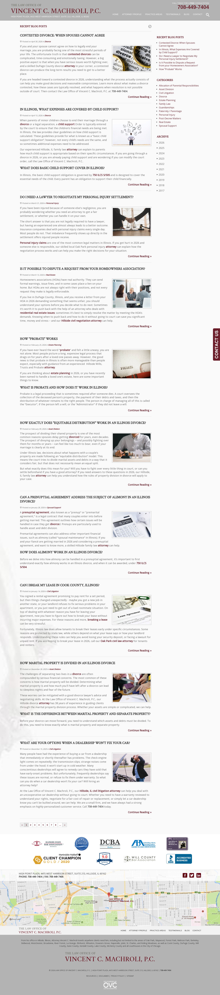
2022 (160, 164)
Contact (197, 14)
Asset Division (54, 429)
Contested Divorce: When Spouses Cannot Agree (177, 44)
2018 (160, 185)
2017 (160, 190)
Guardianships (166, 107)
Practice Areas (153, 14)
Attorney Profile (131, 14)
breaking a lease (97, 619)
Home (115, 14)
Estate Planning (54, 345)
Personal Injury (52, 203)
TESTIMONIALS (175, 930)
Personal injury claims (33, 242)
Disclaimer (104, 976)
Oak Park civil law (111, 641)
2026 (160, 142)
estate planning (60, 373)
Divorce (47, 41)
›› (64, 825)
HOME (123, 930)
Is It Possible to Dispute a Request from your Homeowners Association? (178, 64)
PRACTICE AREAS (158, 930)
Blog (186, 14)
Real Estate (50, 275)
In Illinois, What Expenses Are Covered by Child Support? (179, 51)
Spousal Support (54, 507)
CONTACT (196, 930)
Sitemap (130, 976)
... (60, 825)
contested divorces (79, 54)
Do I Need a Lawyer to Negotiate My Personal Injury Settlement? (178, 57)
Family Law (164, 103)
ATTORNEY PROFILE (138, 930)
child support (66, 124)
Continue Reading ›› (139, 97)
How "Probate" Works (170, 69)
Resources (91, 976)
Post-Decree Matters (170, 118)
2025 (160, 148)
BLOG (187, 930)
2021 (160, 169)
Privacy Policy (117, 976)
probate (65, 350)
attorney (69, 66)
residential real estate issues (37, 312)
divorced (74, 437)
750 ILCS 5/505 (101, 175)
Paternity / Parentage (170, 111)
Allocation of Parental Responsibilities (179, 85)
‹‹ (22, 825)
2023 (160, 158)
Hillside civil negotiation (75, 320)
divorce (24, 124)
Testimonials (173, 14)
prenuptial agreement (35, 512)
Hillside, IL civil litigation (94, 791)
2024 (160, 153)
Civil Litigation (53, 591)
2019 (160, 180)
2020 (160, 174)
